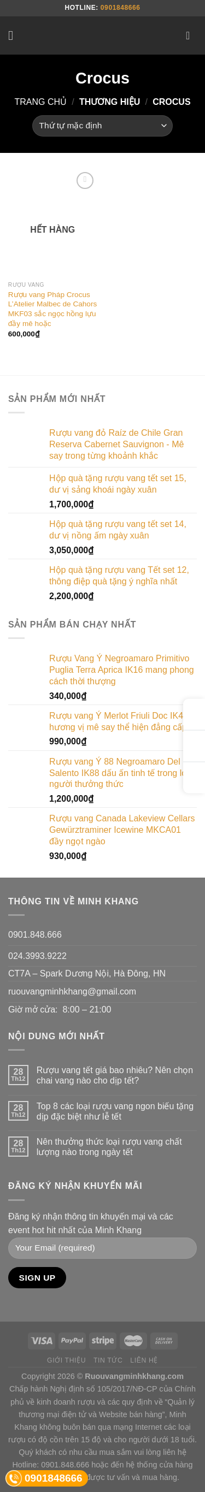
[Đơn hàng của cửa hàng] (102, 126)
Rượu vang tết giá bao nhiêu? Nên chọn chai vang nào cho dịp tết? (115, 1075)
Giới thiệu (66, 1360)
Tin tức (107, 1360)
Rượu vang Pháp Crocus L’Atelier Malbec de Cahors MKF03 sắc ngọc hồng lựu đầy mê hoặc (52, 309)
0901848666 (120, 7)
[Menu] (14, 35)
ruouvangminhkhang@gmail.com (72, 991)
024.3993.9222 (37, 956)
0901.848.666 (35, 934)
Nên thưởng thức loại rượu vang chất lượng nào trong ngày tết (109, 1147)
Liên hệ (144, 1360)
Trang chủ (40, 101)
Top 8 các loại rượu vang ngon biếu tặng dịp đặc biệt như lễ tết (115, 1111)
